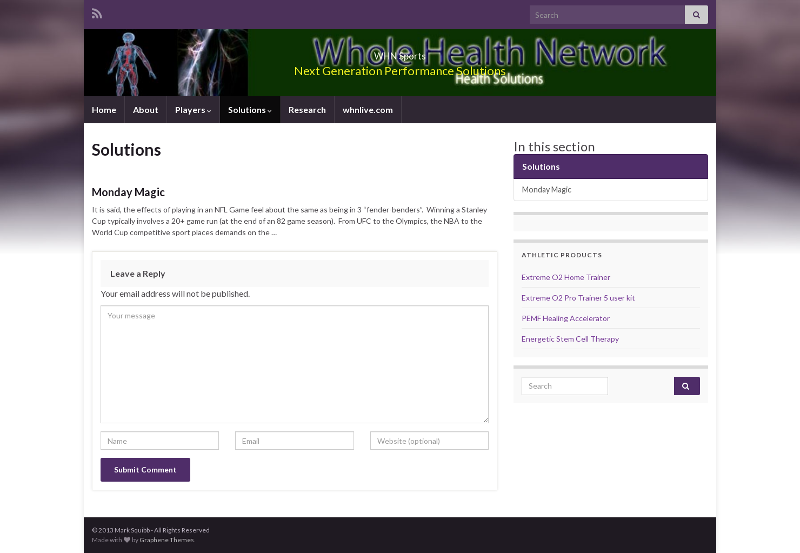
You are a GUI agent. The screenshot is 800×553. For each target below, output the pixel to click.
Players (193, 109)
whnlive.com (368, 109)
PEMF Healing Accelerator (566, 318)
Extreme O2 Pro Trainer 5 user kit (578, 297)
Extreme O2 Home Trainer (566, 277)
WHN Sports (400, 52)
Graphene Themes (166, 540)
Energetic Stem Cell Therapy (570, 338)
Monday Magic (128, 191)
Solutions (250, 109)
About (145, 109)
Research (307, 109)
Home (104, 109)
